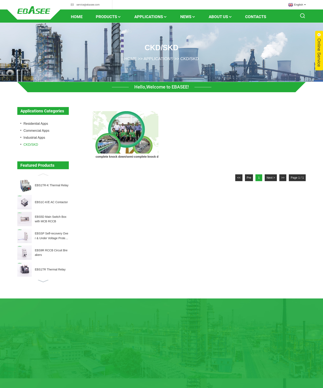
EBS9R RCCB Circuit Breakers (51, 252)
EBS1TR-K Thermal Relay (51, 185)
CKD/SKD (189, 58)
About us (220, 16)
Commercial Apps (36, 130)
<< (238, 177)
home (77, 16)
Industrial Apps (34, 137)
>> (282, 177)
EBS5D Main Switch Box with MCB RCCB (50, 219)
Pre (249, 177)
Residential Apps (35, 123)
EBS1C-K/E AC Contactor (51, 202)
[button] (43, 174)
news (187, 16)
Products (108, 16)
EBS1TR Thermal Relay (50, 269)
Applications (150, 16)
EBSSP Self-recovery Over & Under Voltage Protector (51, 236)
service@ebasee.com (88, 4)
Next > (271, 177)
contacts (255, 16)
